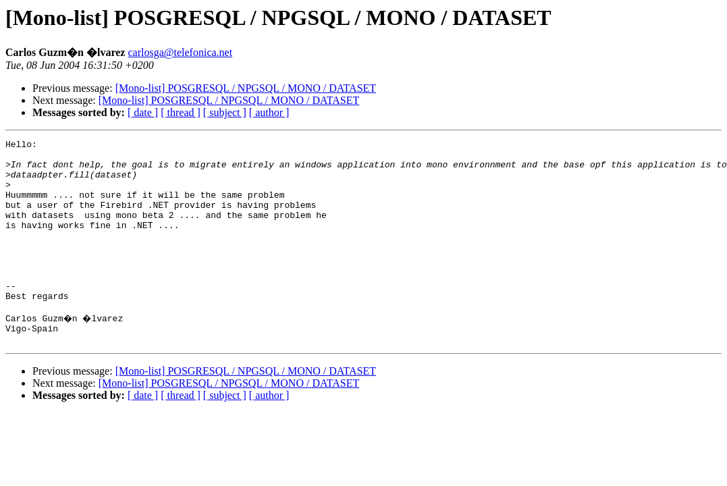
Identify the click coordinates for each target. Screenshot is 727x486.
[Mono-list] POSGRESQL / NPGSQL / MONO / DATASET (245, 88)
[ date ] (143, 112)
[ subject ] (224, 112)
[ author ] (269, 112)
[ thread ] (180, 112)
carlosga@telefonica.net (180, 52)
